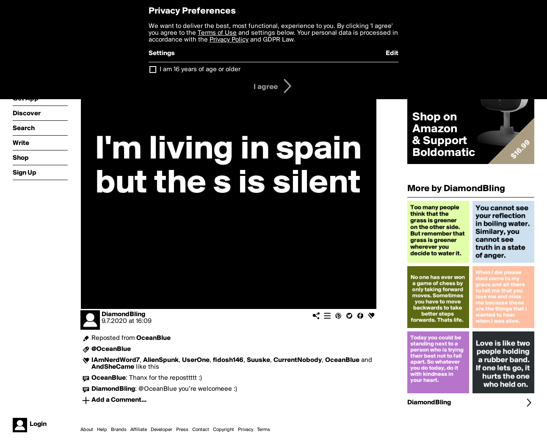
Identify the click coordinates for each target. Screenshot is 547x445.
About (86, 429)
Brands (119, 429)
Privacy (245, 429)
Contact (200, 429)
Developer (161, 429)
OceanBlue (153, 338)
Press (182, 429)
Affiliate (138, 429)
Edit (392, 53)
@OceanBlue (111, 349)
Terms (263, 429)
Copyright (223, 429)
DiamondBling (123, 314)
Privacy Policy (229, 39)
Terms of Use (217, 33)
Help (102, 429)
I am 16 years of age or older (200, 69)
